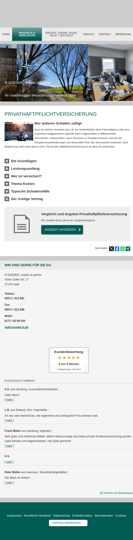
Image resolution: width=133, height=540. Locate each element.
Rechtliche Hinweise (37, 515)
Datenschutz (61, 515)
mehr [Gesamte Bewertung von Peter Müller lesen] (9, 482)
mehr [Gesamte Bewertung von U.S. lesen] (9, 462)
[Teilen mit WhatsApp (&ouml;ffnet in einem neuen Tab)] (122, 248)
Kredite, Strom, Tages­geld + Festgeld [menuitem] (61, 34)
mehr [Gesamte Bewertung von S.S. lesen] (9, 399)
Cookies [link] (120, 515)
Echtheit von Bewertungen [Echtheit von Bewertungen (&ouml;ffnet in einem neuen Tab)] (118, 493)
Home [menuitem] (6, 34)
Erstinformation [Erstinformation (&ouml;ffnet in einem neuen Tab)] (82, 515)
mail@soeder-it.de (16, 327)
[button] (24, 161)
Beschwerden (104, 515)
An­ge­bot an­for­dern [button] (60, 229)
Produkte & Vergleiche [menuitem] (27, 34)
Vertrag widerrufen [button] (66, 523)
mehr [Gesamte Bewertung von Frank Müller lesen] (9, 445)
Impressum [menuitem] (123, 34)
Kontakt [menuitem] (105, 34)
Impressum (14, 515)
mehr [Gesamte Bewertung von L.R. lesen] (9, 420)
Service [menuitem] (88, 34)
